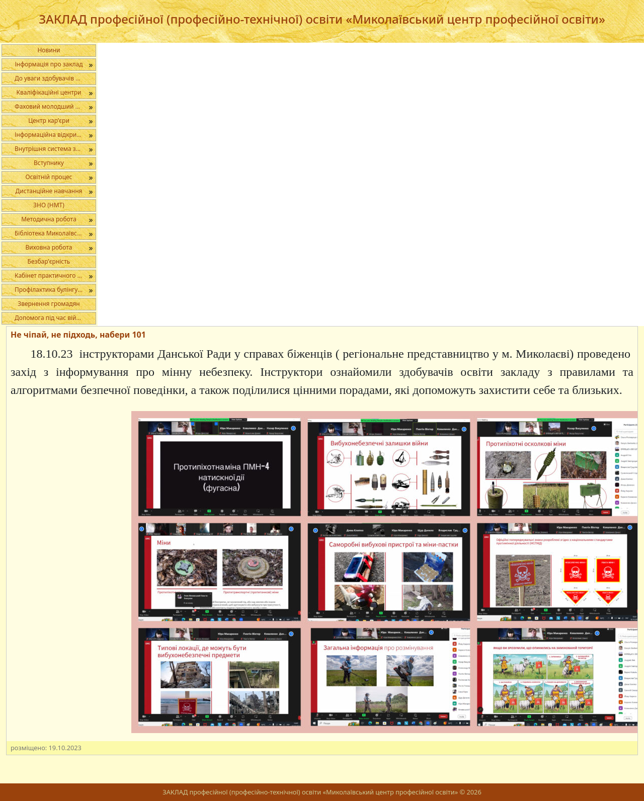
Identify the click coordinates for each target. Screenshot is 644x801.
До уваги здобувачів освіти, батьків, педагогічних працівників (55, 78)
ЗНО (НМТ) (48, 205)
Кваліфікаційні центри (49, 92)
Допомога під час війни (49, 317)
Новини (48, 50)
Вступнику (49, 162)
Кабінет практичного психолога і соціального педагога (55, 275)
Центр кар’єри (48, 120)
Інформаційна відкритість (52, 134)
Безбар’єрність (49, 261)
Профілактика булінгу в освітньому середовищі (55, 289)
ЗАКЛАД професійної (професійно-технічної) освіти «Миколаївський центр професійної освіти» (322, 19)
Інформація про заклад (49, 64)
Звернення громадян (49, 303)
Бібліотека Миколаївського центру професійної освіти (55, 233)
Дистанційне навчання (49, 191)
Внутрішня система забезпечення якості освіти (55, 148)
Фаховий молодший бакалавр (55, 106)
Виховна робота (48, 247)
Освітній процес (48, 177)
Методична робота (48, 219)
